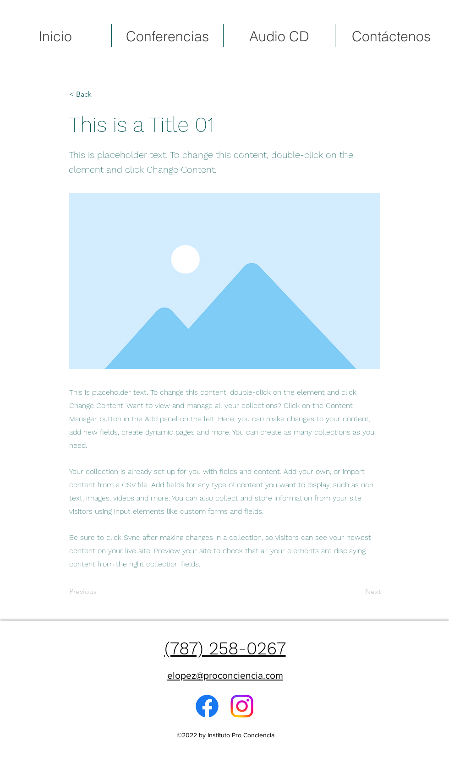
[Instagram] (242, 706)
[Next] (358, 592)
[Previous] (99, 592)
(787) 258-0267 (225, 648)
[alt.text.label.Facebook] (207, 706)
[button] (99, 94)
